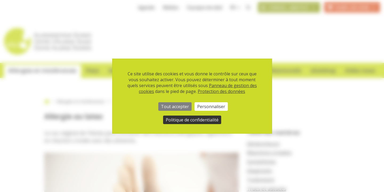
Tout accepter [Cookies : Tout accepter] (175, 106)
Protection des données (221, 91)
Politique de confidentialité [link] (192, 120)
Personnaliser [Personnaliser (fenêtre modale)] (211, 106)
